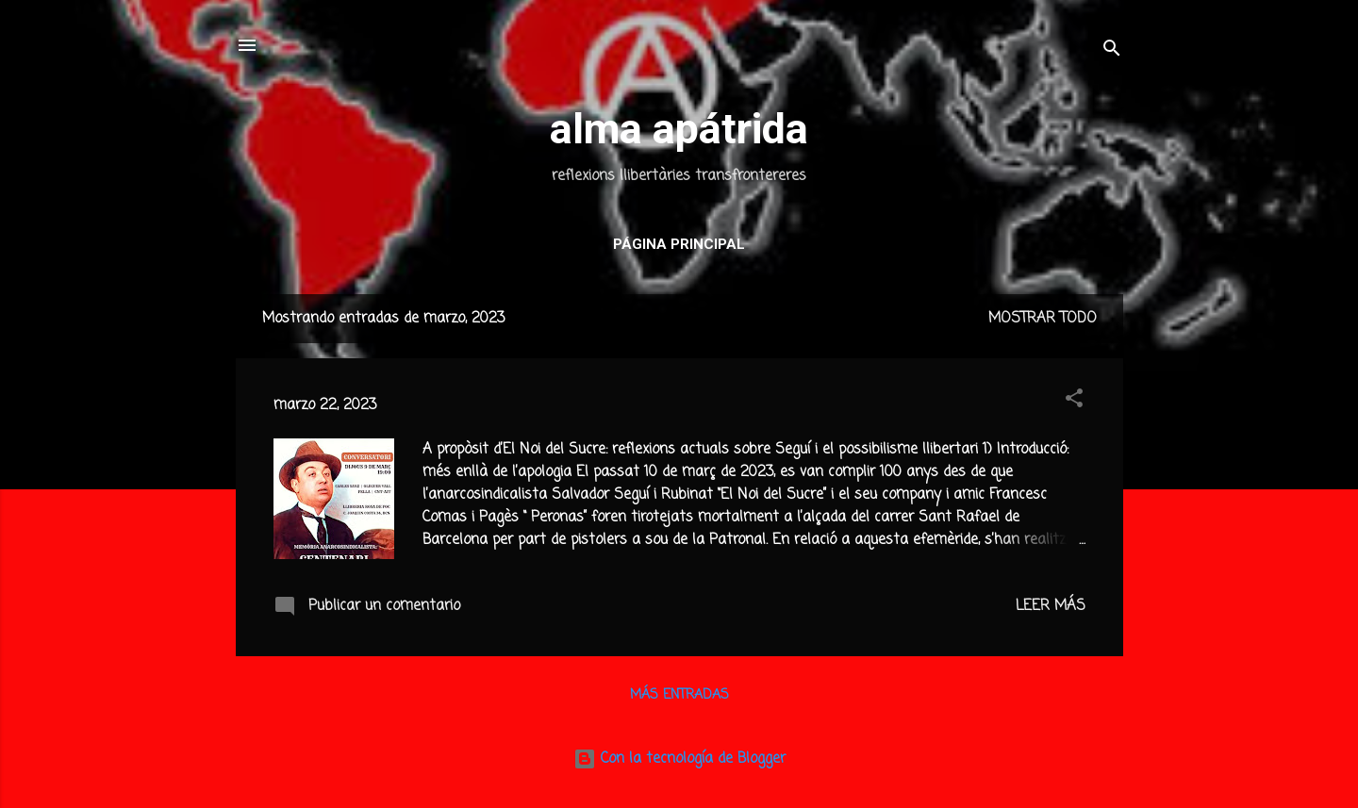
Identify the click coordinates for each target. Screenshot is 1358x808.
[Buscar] (1112, 51)
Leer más (1050, 606)
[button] (1074, 402)
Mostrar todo (1042, 318)
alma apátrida (679, 129)
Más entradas (679, 695)
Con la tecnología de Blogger (679, 759)
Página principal (679, 244)
